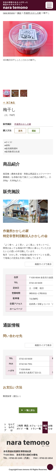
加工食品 (9, 102)
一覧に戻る (29, 410)
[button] (49, 5)
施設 (19, 13)
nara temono (9, 13)
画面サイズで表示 (43, 264)
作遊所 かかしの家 (32, 13)
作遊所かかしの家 (22, 124)
